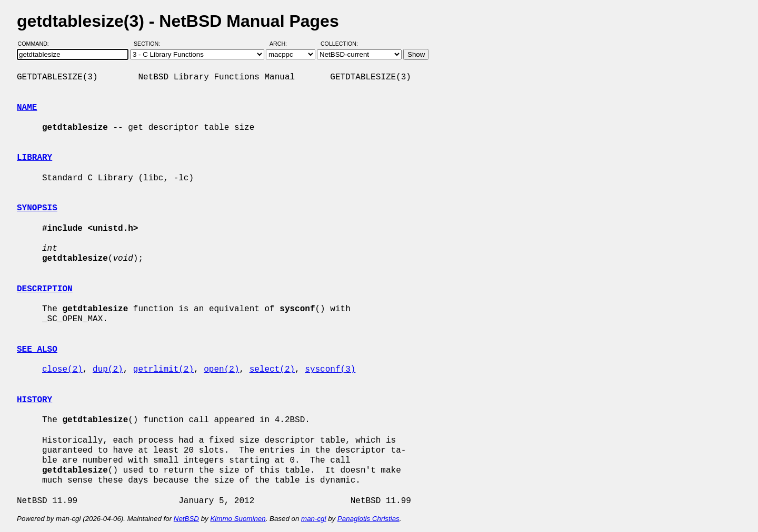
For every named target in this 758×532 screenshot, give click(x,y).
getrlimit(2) (163, 369)
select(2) (272, 369)
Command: (36, 43)
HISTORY (34, 400)
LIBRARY (34, 157)
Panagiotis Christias (368, 519)
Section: (149, 43)
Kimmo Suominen (237, 519)
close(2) (62, 369)
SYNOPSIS (37, 208)
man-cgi (313, 519)
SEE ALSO (37, 349)
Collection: (339, 43)
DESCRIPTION (45, 289)
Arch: (283, 43)
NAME (27, 108)
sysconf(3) (330, 369)
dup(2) (108, 369)
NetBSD (186, 519)
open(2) (221, 369)
